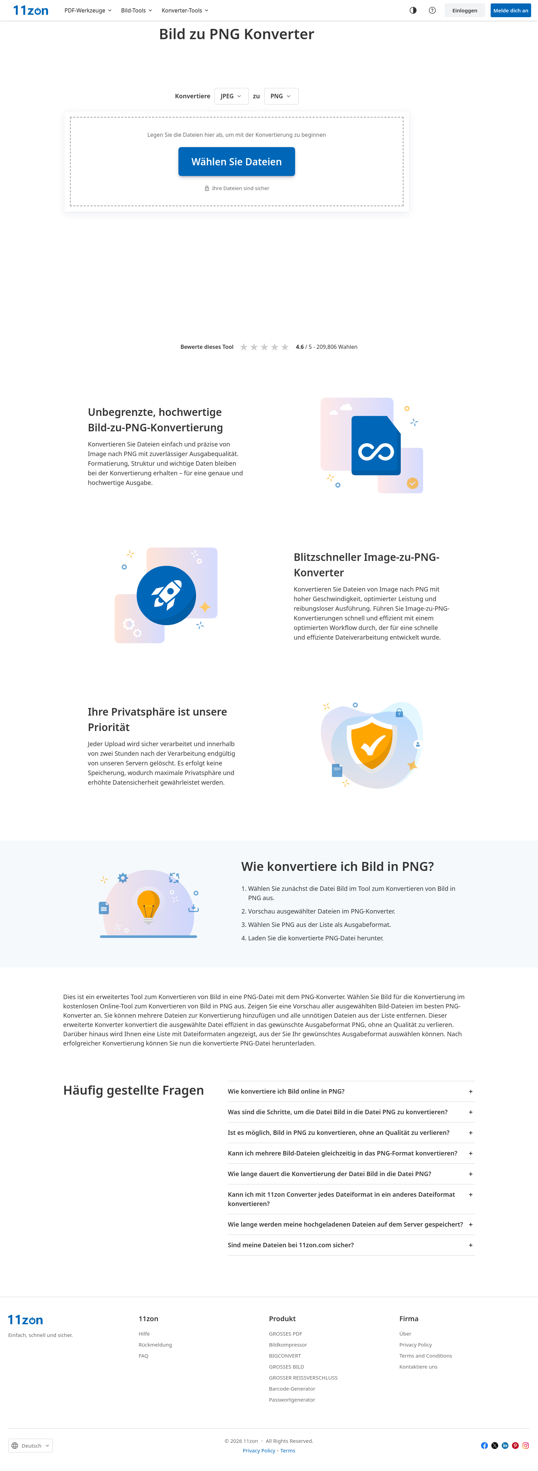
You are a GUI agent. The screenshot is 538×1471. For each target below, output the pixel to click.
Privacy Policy (415, 1344)
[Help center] (432, 10)
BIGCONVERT (285, 1355)
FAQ (144, 1355)
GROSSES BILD (286, 1366)
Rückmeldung (155, 1344)
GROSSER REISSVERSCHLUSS (303, 1377)
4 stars (275, 346)
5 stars (285, 346)
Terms (287, 1450)
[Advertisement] (237, 63)
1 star (244, 346)
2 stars (254, 346)
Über (405, 1333)
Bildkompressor (288, 1344)
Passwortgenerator (292, 1399)
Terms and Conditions (425, 1355)
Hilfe (144, 1333)
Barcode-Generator (292, 1388)
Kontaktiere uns (418, 1366)
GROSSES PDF (285, 1333)
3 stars (265, 346)
